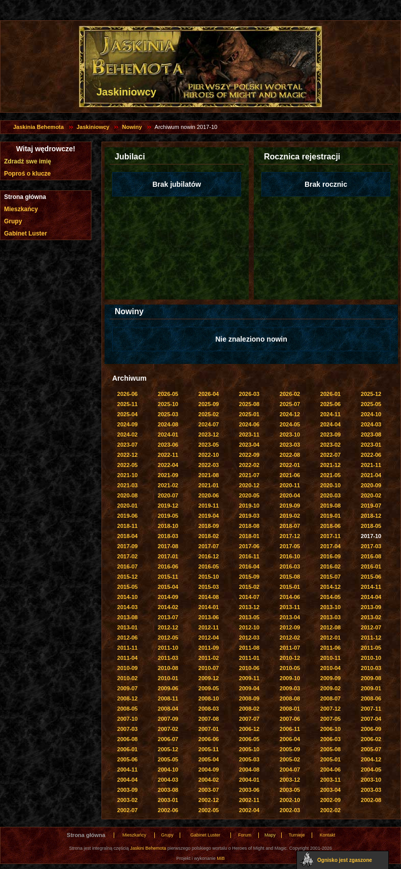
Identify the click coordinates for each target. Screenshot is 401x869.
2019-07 (371, 506)
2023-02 (330, 445)
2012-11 (208, 627)
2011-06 (330, 648)
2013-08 (127, 617)
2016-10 (290, 556)
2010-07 (208, 668)
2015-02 (249, 587)
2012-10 (249, 627)
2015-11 (168, 577)
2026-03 (249, 394)
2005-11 (208, 749)
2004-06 (330, 769)
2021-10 (127, 475)
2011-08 (249, 648)
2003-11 (330, 780)
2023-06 (168, 445)
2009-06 (168, 688)
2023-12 (208, 434)
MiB (221, 858)
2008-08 (290, 698)
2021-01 (208, 485)
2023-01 (371, 445)
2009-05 (208, 688)
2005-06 (127, 759)
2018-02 (208, 536)
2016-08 (371, 556)
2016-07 (127, 566)
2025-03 (168, 414)
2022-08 (290, 455)
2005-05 (168, 759)
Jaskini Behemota (148, 848)
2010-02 (127, 678)
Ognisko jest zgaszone (344, 860)
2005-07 (371, 749)
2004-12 (371, 759)
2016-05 (208, 566)
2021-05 (330, 475)
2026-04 (208, 394)
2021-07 (249, 475)
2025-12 (371, 394)
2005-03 (249, 759)
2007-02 (168, 729)
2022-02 (249, 465)
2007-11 (371, 709)
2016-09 (330, 556)
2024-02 (127, 434)
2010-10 (371, 658)
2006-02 (371, 739)
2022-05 (127, 465)
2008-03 (208, 709)
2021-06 (290, 475)
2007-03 (127, 729)
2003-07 (208, 790)
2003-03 (371, 790)
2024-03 (371, 424)
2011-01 (249, 658)
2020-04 (290, 495)
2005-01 (330, 759)
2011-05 (371, 648)
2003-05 (290, 790)
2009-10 (290, 678)
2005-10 (249, 749)
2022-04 (168, 465)
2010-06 (249, 668)
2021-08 (208, 475)
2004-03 (168, 780)
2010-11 (330, 658)
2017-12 (290, 536)
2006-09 (371, 729)
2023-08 (371, 434)
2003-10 (371, 780)
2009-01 (371, 688)
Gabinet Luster (25, 233)
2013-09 (371, 607)
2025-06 (330, 404)
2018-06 (330, 526)
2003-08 (168, 790)
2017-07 (208, 546)
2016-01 (371, 566)
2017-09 (127, 546)
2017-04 (330, 546)
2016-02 (330, 566)
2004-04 (127, 780)
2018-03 (168, 536)
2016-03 (290, 566)
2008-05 (127, 709)
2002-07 (127, 810)
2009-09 (330, 678)
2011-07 (290, 648)
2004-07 (290, 769)
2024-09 (127, 424)
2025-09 (208, 404)
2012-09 (290, 627)
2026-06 (127, 394)
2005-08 (330, 749)
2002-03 (290, 810)
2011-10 (168, 648)
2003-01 (168, 800)
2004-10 (168, 769)
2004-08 (249, 769)
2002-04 (249, 810)
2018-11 (127, 526)
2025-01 (249, 414)
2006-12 (249, 729)
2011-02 (208, 658)
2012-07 (371, 627)
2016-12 (208, 556)
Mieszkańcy (21, 209)
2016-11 (249, 556)
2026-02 (290, 394)
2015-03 (208, 587)
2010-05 (290, 668)
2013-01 (127, 627)
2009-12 (208, 678)
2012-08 (330, 627)
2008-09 (249, 698)
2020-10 (330, 485)
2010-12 (290, 658)
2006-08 (127, 739)
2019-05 (168, 516)
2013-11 (290, 607)
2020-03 (330, 495)
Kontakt (328, 835)
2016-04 (249, 566)
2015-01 (290, 587)
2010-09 (127, 668)
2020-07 (168, 495)
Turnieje (296, 835)
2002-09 (330, 800)
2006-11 (290, 729)
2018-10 (168, 526)
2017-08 (168, 546)
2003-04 (330, 790)
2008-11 (168, 698)
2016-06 (168, 566)
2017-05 (290, 546)
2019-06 (127, 516)
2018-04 (127, 536)
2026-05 (168, 394)
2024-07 (208, 424)
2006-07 (168, 739)
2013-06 (208, 617)
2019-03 (249, 516)
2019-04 (208, 516)
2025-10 (168, 404)
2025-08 (249, 404)
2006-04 (290, 739)
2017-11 (330, 536)
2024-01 (168, 434)
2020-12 (249, 485)
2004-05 (371, 769)
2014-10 (127, 597)
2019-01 (330, 516)
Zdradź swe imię (27, 161)
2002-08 (371, 800)
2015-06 (371, 577)
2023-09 (330, 434)
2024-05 (290, 424)
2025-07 (290, 404)
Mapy (270, 835)
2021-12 (330, 465)
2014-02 (168, 607)
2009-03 (290, 688)
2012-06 (127, 637)
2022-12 (127, 455)
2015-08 (290, 577)
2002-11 (249, 800)
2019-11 (208, 506)
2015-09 (249, 577)
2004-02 (208, 780)
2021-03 (127, 485)
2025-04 (127, 414)
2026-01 (330, 394)
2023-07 (127, 445)
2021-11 (371, 465)
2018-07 (290, 526)
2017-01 (168, 556)
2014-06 (290, 597)
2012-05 (168, 637)
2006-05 (249, 739)
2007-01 (208, 729)
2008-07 (330, 698)
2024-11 (330, 414)
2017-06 (249, 546)
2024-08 (168, 424)
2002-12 (208, 800)
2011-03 (168, 658)
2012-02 (290, 637)
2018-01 (249, 536)
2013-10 (330, 607)
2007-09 (168, 719)
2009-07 (127, 688)
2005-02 (290, 759)
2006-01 (127, 749)
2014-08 (208, 597)
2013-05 (249, 617)
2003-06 (249, 790)
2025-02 (208, 414)
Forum (244, 835)
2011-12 (371, 637)
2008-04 (168, 709)
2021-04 (371, 475)
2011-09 (208, 648)
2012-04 (208, 637)
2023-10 (290, 434)
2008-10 (208, 698)
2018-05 (371, 526)
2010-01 (168, 678)
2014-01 (208, 607)
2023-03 (290, 445)
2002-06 (168, 810)
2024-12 (290, 414)
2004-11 (127, 769)
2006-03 (330, 739)
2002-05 (208, 810)
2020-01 (127, 506)
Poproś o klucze (27, 173)
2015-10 (208, 577)
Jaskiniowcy (93, 127)
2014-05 (330, 597)
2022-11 (168, 455)
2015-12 (127, 577)
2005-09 (290, 749)
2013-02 (371, 617)
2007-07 (249, 719)
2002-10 (290, 800)
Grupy (13, 221)
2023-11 (249, 434)
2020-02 (371, 495)
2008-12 (127, 698)
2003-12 (290, 780)
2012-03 (249, 637)
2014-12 (330, 587)
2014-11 (371, 587)
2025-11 (127, 404)
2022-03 (208, 465)
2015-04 (168, 587)
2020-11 (290, 485)
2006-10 (330, 729)
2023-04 (249, 445)
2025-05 (371, 404)
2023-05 (208, 445)
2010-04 (330, 668)
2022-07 (330, 455)
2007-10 (127, 719)
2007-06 (290, 719)
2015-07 (330, 577)
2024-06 (249, 424)
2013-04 (290, 617)
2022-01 (290, 465)
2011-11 (127, 648)
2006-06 (208, 739)
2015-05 (127, 587)
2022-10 (208, 455)
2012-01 (330, 637)
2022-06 (371, 455)
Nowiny (132, 127)
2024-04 (330, 424)
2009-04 (249, 688)
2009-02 (330, 688)
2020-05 (249, 495)
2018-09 (208, 526)
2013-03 (330, 617)
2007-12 (330, 709)
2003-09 (127, 790)
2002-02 (330, 810)
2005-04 (208, 759)
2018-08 (249, 526)
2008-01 (290, 709)
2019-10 (249, 506)
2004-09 (208, 769)
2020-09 (371, 485)
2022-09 (249, 455)
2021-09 (168, 475)
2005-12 (168, 749)
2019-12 (168, 506)
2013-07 (168, 617)
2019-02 (290, 516)
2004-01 (249, 780)
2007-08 (208, 719)
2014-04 (371, 597)
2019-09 (290, 506)
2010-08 (168, 668)
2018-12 (371, 516)
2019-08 (330, 506)
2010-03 (371, 668)
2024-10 (371, 414)
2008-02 (249, 709)
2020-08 (127, 495)
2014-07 (249, 597)
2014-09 (168, 597)
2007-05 (330, 719)
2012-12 (168, 627)
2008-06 (371, 698)
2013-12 (249, 607)
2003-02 (127, 800)
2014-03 (127, 607)
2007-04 (371, 719)
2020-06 (208, 495)
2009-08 (371, 678)
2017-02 (127, 556)
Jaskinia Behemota (38, 127)
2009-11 (249, 678)
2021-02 (168, 485)
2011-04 (127, 658)
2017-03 (371, 546)
